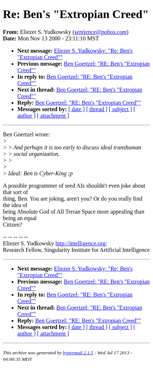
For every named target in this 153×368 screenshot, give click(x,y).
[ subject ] (120, 109)
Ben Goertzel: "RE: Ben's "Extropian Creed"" (88, 103)
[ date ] (76, 109)
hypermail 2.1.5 (78, 352)
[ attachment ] (53, 116)
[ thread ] (96, 109)
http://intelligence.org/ (81, 243)
